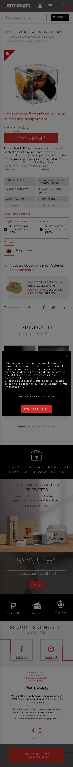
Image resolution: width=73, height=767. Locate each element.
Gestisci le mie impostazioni (36, 396)
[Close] (67, 356)
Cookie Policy (32, 377)
